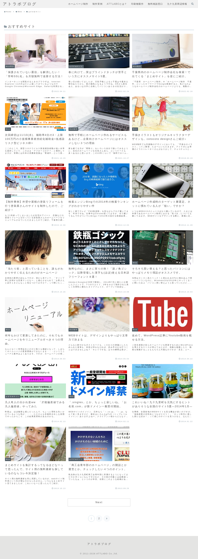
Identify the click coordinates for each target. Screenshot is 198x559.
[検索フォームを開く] (192, 4)
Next (99, 502)
